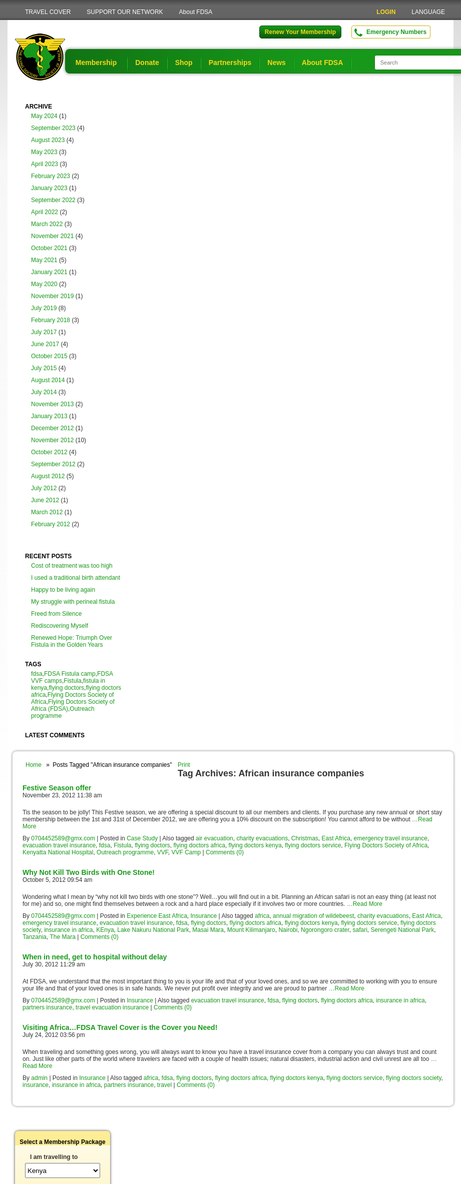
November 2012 (52, 440)
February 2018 (50, 320)
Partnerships (230, 63)
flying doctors (66, 687)
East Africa (336, 838)
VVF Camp (186, 852)
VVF (162, 852)
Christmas (304, 838)
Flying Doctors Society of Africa (385, 845)
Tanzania (35, 936)
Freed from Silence (56, 613)
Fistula (72, 680)
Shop (184, 63)
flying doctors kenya (255, 845)
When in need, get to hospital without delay (95, 957)
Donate (147, 63)
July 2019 (44, 308)
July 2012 (44, 488)
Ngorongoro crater (325, 929)
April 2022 (44, 212)
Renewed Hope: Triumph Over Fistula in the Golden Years (71, 641)
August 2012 (48, 476)
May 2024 (44, 116)
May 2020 (44, 284)
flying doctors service (313, 845)
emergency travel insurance (390, 838)
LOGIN (385, 12)
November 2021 (52, 236)
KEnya (105, 929)
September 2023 (53, 128)
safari (360, 929)
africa (262, 915)
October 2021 (49, 248)
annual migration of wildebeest (313, 915)
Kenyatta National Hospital (58, 852)
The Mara (63, 936)
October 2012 (49, 452)
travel (164, 1084)
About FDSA (196, 12)
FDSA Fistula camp (70, 673)
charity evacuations (262, 838)
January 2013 (49, 416)
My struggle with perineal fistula (73, 601)
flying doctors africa (199, 845)
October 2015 (49, 356)
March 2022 (47, 224)
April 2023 (44, 164)
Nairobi (287, 929)
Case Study (142, 838)
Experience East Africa (157, 915)
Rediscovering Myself (59, 625)
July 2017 (44, 332)
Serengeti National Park (402, 929)
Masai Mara (208, 929)
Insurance (204, 915)
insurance (36, 1084)
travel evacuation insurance (112, 1007)
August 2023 (48, 140)
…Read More (364, 903)
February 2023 (50, 176)
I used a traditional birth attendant (75, 577)
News (276, 63)
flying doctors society (413, 1077)
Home (34, 764)
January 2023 (49, 188)
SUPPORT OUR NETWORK (125, 12)
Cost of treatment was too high (72, 565)
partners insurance (47, 1007)
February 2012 (50, 524)
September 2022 (53, 200)
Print (184, 764)
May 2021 (44, 260)
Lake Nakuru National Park (153, 929)
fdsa (37, 673)
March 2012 (47, 512)
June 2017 (45, 344)
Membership (96, 63)
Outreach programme (125, 852)
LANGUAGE (428, 12)
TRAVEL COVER (48, 12)
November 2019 (52, 296)
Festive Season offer (57, 788)
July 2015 (44, 368)
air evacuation (214, 838)
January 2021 (49, 272)
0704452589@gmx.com (63, 838)
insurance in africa (68, 929)
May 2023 (44, 152)
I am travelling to (54, 1156)
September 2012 (53, 464)
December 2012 (52, 428)
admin (39, 1077)
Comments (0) (225, 852)
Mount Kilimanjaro (251, 929)
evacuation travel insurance (59, 845)
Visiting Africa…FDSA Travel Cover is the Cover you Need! (120, 1027)
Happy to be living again (63, 589)
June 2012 (45, 500)
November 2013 (52, 404)
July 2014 (44, 392)
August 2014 (48, 380)
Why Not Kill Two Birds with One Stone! (89, 872)
